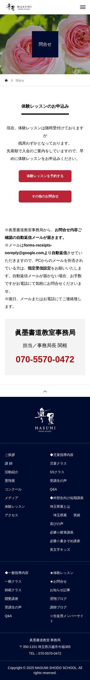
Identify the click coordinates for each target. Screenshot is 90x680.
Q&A (53, 489)
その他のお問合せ (45, 196)
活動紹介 (11, 472)
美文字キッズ (60, 549)
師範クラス (13, 590)
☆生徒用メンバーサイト (67, 618)
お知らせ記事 (60, 590)
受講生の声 (58, 481)
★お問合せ (58, 581)
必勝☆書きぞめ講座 (65, 541)
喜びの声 (56, 524)
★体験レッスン (61, 573)
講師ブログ (58, 607)
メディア (11, 498)
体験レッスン (15, 506)
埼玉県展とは (60, 506)
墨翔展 (10, 481)
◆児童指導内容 (61, 455)
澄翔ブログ (58, 599)
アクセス (11, 515)
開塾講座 (11, 599)
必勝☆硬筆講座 (61, 532)
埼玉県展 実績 (65, 515)
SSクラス (57, 472)
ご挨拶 (10, 455)
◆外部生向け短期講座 (67, 498)
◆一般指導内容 (16, 573)
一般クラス (13, 581)
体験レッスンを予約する (45, 176)
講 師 (8, 463)
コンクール (13, 489)
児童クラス (58, 463)
